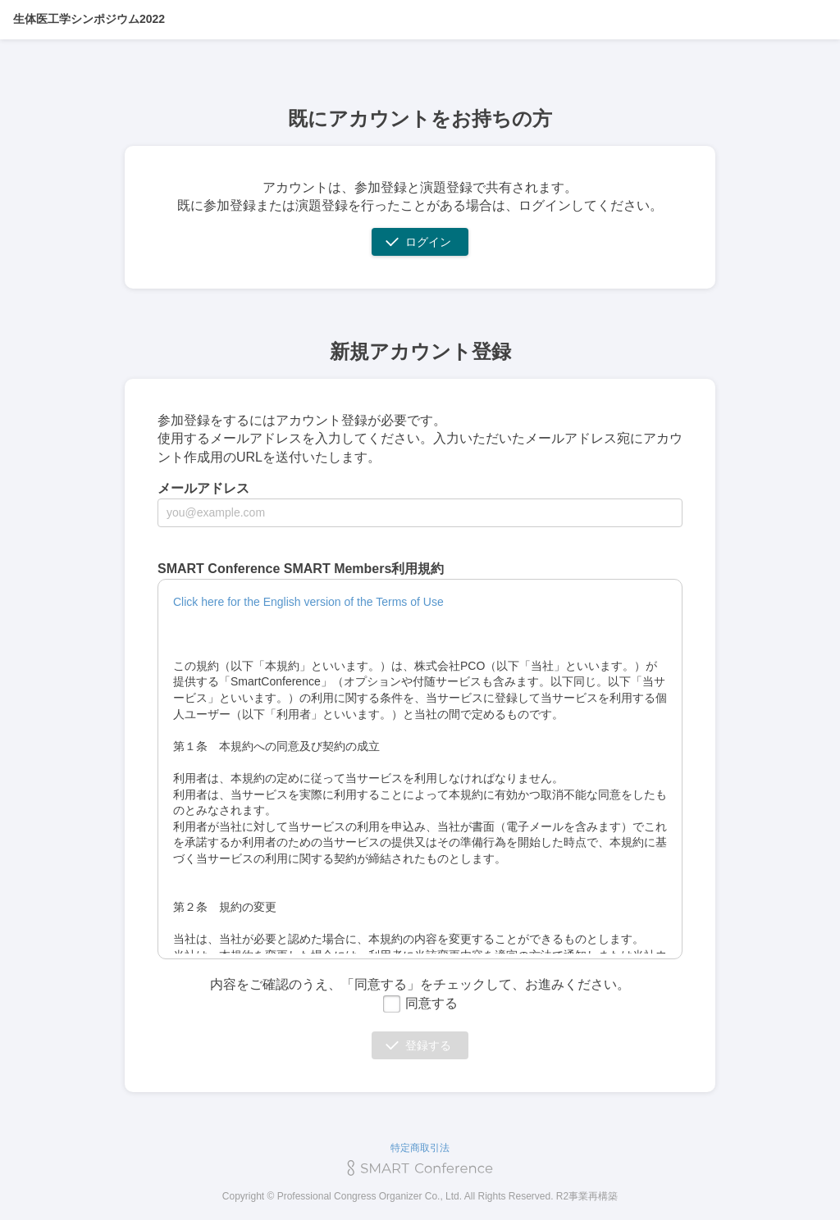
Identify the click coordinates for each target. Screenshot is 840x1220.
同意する (420, 1003)
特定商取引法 (420, 1148)
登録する (428, 1045)
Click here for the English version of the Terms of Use (308, 601)
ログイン (428, 241)
